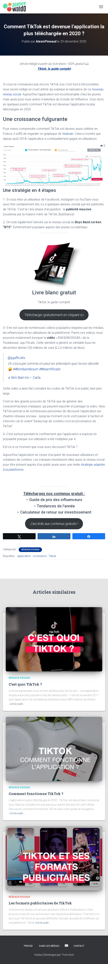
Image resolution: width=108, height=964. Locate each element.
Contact (79, 946)
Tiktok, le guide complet (54, 69)
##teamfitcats (49, 369)
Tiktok (52, 556)
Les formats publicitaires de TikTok (40, 903)
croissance (40, 556)
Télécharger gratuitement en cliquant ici (54, 315)
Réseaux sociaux (30, 550)
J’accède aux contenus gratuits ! (54, 524)
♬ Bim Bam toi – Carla (24, 377)
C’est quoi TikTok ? (25, 684)
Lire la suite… (17, 703)
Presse (28, 946)
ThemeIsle (67, 954)
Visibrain (67, 134)
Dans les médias (49, 946)
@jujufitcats (16, 358)
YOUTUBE (66, 945)
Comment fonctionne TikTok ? (36, 793)
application (24, 556)
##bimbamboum (25, 369)
